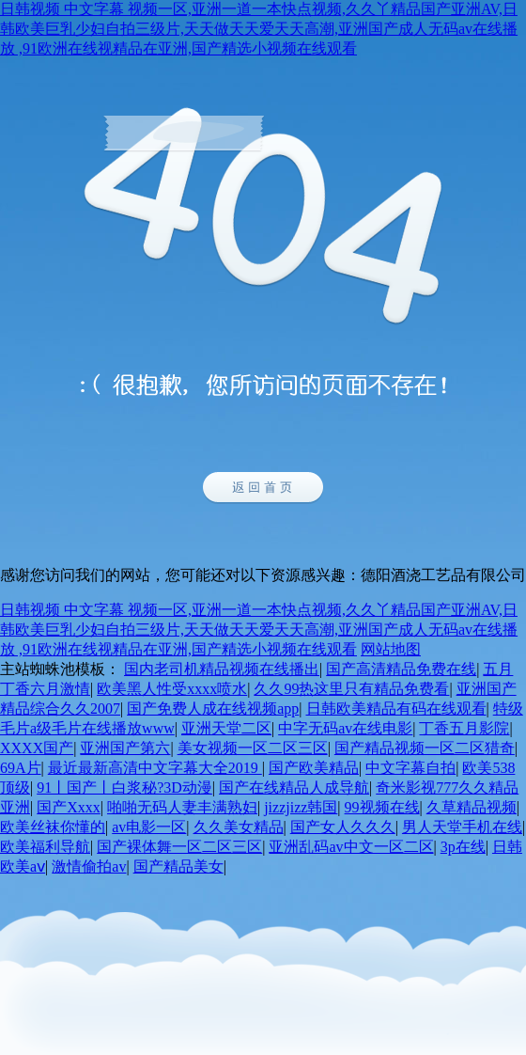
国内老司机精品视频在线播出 (221, 669)
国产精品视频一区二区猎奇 (424, 748)
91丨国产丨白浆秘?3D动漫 (124, 787)
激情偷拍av (89, 866)
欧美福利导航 (45, 847)
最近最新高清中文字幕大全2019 (155, 768)
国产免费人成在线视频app (213, 708)
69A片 (20, 768)
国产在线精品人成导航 (294, 787)
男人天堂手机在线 (462, 827)
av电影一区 (149, 827)
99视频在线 (382, 807)
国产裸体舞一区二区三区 (179, 847)
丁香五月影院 (464, 728)
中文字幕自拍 (410, 768)
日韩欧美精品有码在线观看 (396, 708)
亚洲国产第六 (125, 748)
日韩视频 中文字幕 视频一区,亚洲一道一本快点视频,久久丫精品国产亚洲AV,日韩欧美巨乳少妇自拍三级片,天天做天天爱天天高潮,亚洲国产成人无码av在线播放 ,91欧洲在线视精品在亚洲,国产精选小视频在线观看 (259, 28)
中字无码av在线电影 (345, 728)
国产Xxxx (69, 807)
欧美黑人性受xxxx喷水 (172, 689)
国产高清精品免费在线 (401, 669)
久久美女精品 (238, 827)
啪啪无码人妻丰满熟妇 (182, 807)
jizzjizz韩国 (300, 807)
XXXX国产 (36, 748)
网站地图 (391, 649)
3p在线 (463, 847)
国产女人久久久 (342, 827)
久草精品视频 (471, 807)
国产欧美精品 (314, 768)
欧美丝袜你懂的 (52, 827)
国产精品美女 (178, 866)
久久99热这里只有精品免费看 (351, 689)
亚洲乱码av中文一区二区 (351, 847)
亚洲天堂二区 (226, 728)
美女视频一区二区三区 (253, 748)
